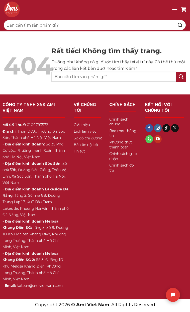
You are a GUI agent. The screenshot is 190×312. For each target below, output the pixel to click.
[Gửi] (180, 25)
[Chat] (173, 295)
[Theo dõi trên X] (175, 128)
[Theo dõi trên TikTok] (166, 128)
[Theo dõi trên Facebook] (149, 128)
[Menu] (175, 9)
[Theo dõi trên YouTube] (158, 139)
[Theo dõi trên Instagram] (158, 128)
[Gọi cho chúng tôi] (149, 139)
